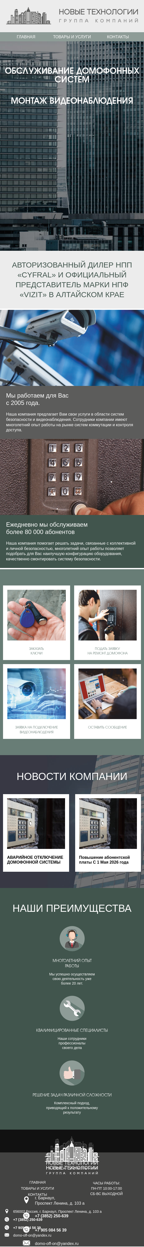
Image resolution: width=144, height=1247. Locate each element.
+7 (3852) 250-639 (51, 1216)
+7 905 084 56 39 (51, 1230)
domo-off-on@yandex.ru (56, 1243)
